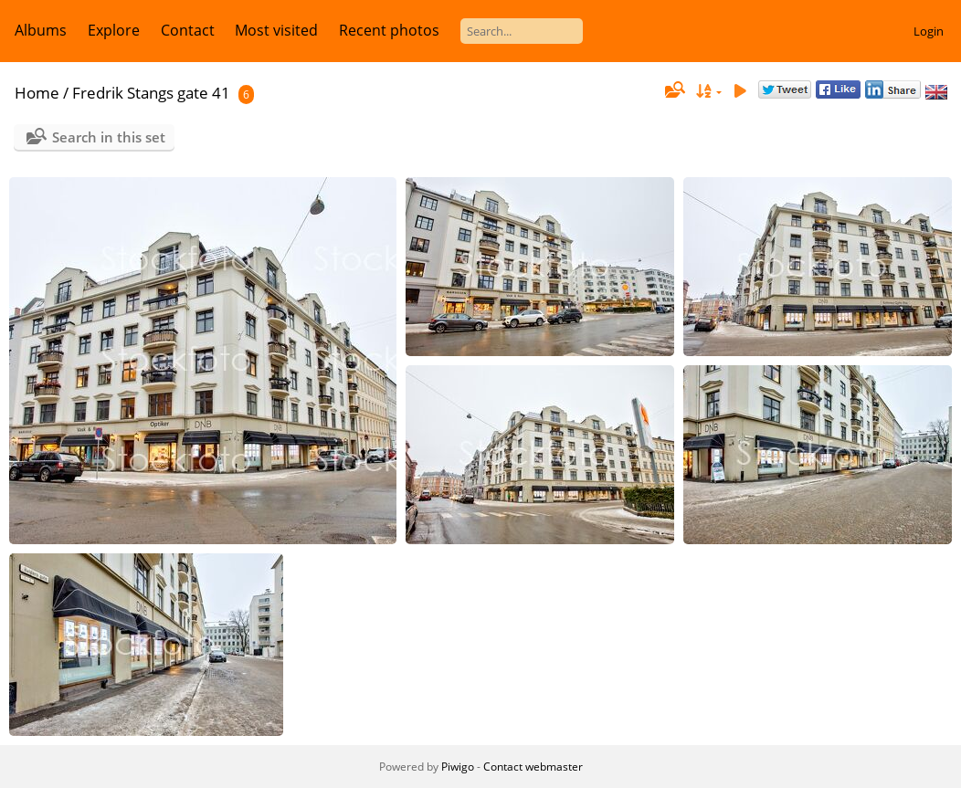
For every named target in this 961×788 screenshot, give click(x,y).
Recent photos (389, 30)
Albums (41, 30)
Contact (188, 30)
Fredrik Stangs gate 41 (151, 92)
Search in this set (108, 137)
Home (37, 92)
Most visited (276, 30)
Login (928, 31)
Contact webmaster (533, 766)
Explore (114, 30)
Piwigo (457, 766)
